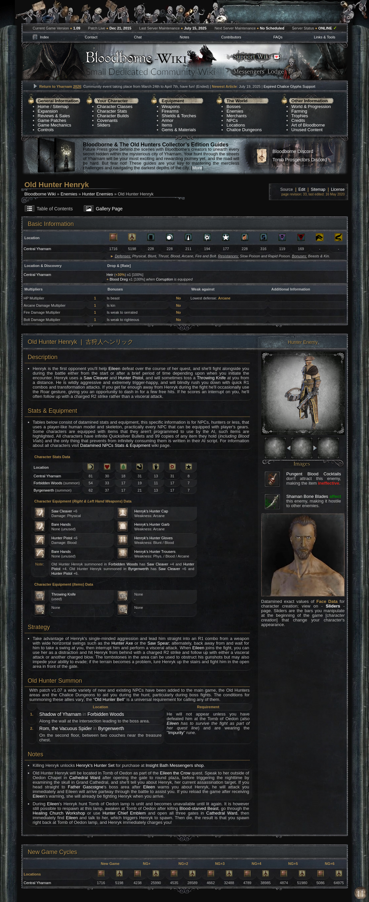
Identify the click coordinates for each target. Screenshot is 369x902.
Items (167, 125)
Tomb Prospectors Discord (300, 159)
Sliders (103, 125)
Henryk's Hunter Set (95, 765)
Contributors (231, 37)
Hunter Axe (122, 643)
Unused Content (307, 129)
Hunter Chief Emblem (124, 813)
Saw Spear (158, 643)
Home (43, 106)
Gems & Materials (179, 129)
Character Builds (113, 115)
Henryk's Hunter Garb (151, 524)
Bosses (233, 106)
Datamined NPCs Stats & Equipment (115, 445)
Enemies (234, 111)
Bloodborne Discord (293, 151)
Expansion (48, 111)
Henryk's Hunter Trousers (154, 552)
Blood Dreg (119, 279)
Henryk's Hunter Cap (151, 511)
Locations (235, 125)
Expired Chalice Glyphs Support (289, 86)
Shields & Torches (179, 115)
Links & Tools (325, 37)
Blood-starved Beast (198, 808)
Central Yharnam (37, 249)
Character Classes (115, 106)
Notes (184, 37)
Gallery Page (109, 208)
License (337, 189)
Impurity (175, 732)
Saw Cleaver (96, 377)
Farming (299, 111)
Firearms (170, 111)
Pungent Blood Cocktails (313, 473)
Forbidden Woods (47, 483)
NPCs (232, 120)
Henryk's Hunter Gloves (153, 538)
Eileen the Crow (175, 772)
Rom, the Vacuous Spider (65, 728)
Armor (167, 120)
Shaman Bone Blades (307, 496)
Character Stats (112, 111)
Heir (109, 275)
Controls (46, 129)
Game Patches (52, 120)
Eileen (114, 368)
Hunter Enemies (97, 193)
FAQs (277, 37)
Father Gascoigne (85, 786)
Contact (91, 37)
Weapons (171, 106)
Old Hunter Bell (109, 699)
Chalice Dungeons (244, 129)
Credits (298, 120)
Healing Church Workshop (59, 813)
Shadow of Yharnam (60, 714)
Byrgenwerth (43, 490)
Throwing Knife (211, 377)
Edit (301, 189)
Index (44, 37)
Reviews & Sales (54, 115)
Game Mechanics (54, 125)
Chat (138, 37)
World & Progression (311, 106)
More (197, 167)
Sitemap (61, 106)
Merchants (236, 115)
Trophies (299, 115)
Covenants (107, 120)
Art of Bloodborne (308, 125)
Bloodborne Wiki (40, 193)
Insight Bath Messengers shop (175, 765)
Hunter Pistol (130, 377)
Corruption (164, 279)
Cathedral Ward (84, 777)
